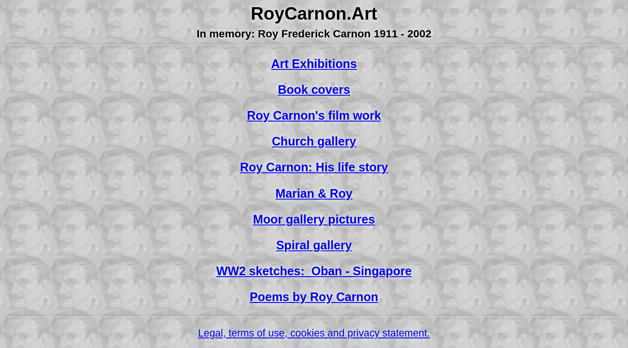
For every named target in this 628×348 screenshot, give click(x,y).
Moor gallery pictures (314, 219)
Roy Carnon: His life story (314, 167)
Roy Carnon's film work (314, 115)
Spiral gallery (314, 245)
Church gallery (314, 141)
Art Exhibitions (314, 63)
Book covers (314, 89)
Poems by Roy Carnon (314, 296)
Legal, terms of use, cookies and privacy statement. (314, 333)
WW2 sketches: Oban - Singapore (313, 271)
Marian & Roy (314, 193)
